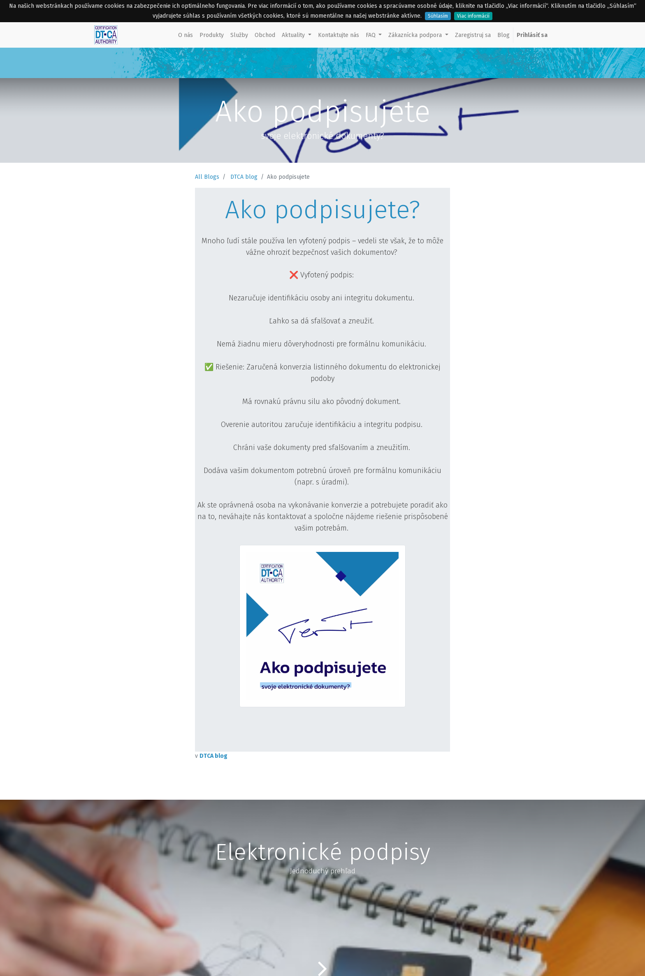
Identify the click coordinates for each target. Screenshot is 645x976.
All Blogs (207, 176)
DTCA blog (244, 176)
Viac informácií (473, 16)
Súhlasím (438, 16)
